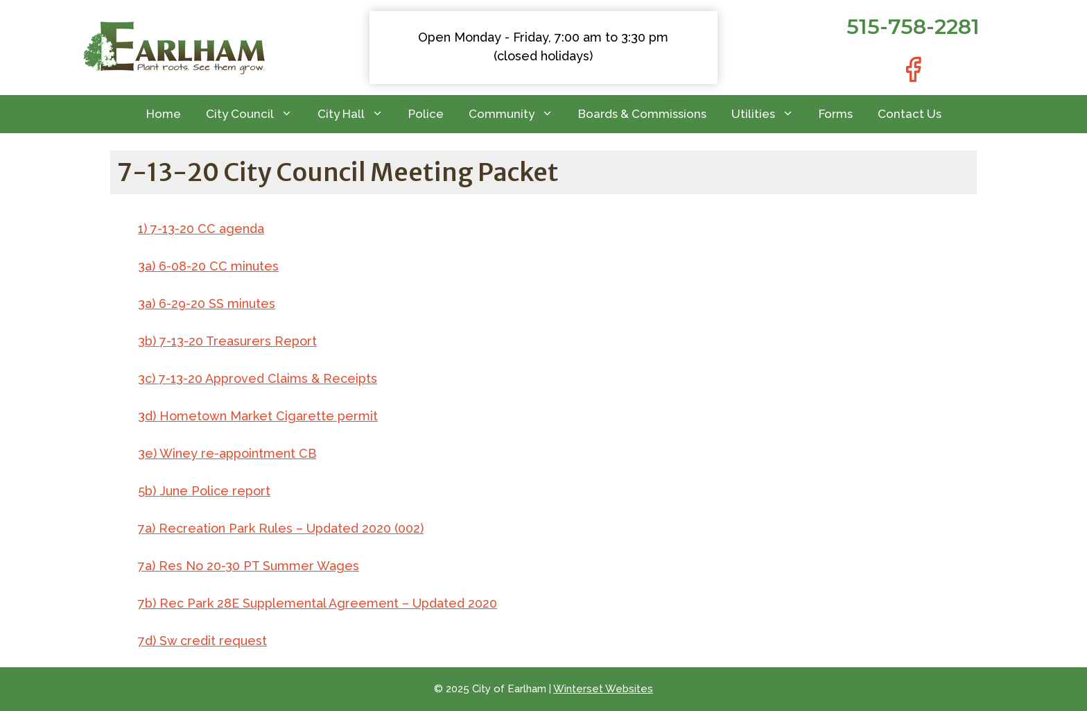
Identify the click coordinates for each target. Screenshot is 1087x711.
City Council (255, 114)
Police (426, 114)
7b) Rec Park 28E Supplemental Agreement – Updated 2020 (317, 603)
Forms (836, 114)
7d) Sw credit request (202, 640)
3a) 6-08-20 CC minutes (208, 266)
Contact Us (909, 114)
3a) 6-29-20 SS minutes (206, 303)
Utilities (768, 114)
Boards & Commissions (642, 114)
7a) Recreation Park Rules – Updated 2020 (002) (281, 528)
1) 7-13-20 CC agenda (201, 228)
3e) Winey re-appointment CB (227, 453)
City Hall (357, 114)
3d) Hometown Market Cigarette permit (258, 416)
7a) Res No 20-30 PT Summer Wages (248, 565)
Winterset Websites (603, 689)
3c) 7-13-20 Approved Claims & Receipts (257, 378)
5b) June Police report (204, 490)
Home (163, 114)
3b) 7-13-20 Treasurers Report (227, 341)
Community (517, 114)
